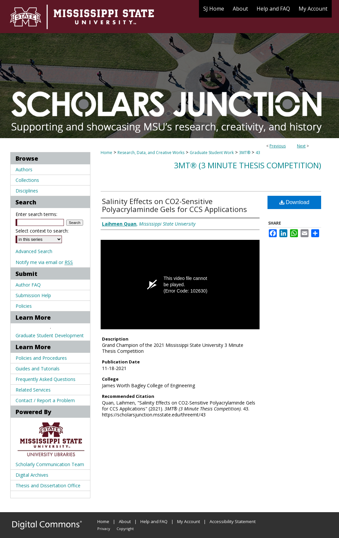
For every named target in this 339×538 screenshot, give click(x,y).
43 (258, 152)
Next (301, 146)
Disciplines (27, 191)
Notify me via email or (44, 262)
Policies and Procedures (41, 358)
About (125, 521)
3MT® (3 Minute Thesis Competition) (247, 165)
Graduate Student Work (212, 152)
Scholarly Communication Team (50, 464)
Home (106, 152)
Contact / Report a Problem (45, 400)
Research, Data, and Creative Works (151, 152)
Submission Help (33, 295)
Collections (27, 180)
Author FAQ (28, 285)
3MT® (244, 152)
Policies (24, 306)
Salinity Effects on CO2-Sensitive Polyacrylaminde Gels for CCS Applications (174, 205)
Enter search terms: (36, 214)
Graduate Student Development (50, 335)
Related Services (33, 390)
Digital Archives (32, 475)
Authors (24, 169)
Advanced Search (34, 251)
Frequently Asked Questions (45, 379)
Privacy (103, 528)
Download (294, 202)
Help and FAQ (154, 521)
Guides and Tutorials (38, 368)
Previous (277, 146)
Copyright (125, 528)
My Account (188, 521)
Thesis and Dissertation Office (48, 485)
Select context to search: (42, 231)
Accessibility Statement (233, 521)
